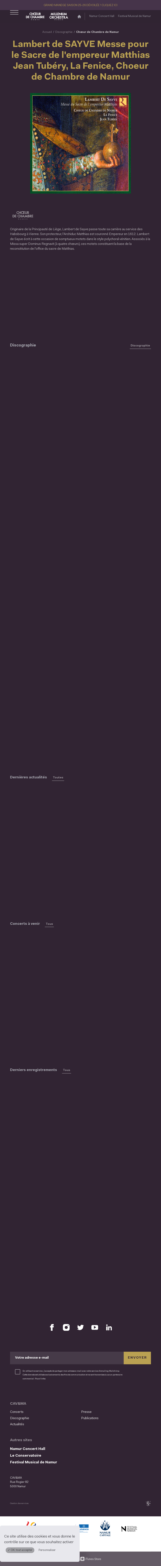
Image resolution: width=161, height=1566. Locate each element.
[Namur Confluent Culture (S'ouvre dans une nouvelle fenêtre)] (80, 1529)
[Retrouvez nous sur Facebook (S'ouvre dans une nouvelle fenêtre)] (52, 1327)
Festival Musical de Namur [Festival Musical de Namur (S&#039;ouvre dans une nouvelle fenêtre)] (134, 16)
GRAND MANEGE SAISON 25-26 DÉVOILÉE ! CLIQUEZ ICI (80, 5)
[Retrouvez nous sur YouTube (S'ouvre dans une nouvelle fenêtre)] (95, 1327)
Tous (49, 924)
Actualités (17, 1424)
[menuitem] (44, 1412)
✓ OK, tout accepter (20, 1550)
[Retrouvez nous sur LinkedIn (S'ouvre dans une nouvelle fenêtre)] (109, 1327)
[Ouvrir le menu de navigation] (14, 16)
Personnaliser (47, 1550)
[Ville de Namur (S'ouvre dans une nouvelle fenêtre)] (104, 1529)
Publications (90, 1418)
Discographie (64, 32)
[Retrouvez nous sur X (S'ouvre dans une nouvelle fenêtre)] (80, 1327)
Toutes (58, 777)
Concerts (16, 1412)
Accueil (47, 32)
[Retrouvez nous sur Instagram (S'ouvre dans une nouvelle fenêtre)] (66, 1327)
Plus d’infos (40, 1379)
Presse (86, 1412)
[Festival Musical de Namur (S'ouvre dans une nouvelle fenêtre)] (129, 1529)
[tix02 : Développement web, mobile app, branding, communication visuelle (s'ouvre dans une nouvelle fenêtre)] (148, 1503)
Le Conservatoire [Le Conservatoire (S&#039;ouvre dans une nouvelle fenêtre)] (25, 1455)
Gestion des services (19, 1503)
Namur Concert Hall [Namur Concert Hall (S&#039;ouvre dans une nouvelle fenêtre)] (101, 16)
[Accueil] (79, 16)
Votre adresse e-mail (32, 1357)
